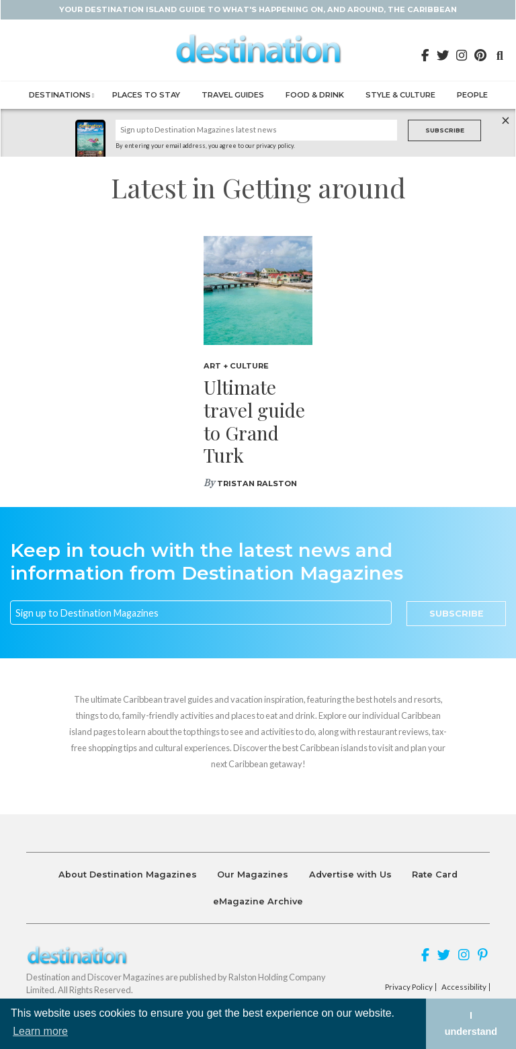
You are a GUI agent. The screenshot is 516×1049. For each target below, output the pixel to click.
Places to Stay (146, 95)
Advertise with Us (350, 874)
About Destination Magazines (127, 874)
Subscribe (444, 130)
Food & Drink (315, 95)
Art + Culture (236, 366)
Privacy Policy (409, 987)
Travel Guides (233, 95)
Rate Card (435, 874)
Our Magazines (252, 874)
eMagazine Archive (258, 901)
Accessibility (463, 987)
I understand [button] (471, 1023)
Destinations (60, 95)
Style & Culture (400, 95)
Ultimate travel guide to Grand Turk (254, 421)
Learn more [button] (40, 1031)
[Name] (257, 130)
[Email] (201, 612)
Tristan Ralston (257, 483)
